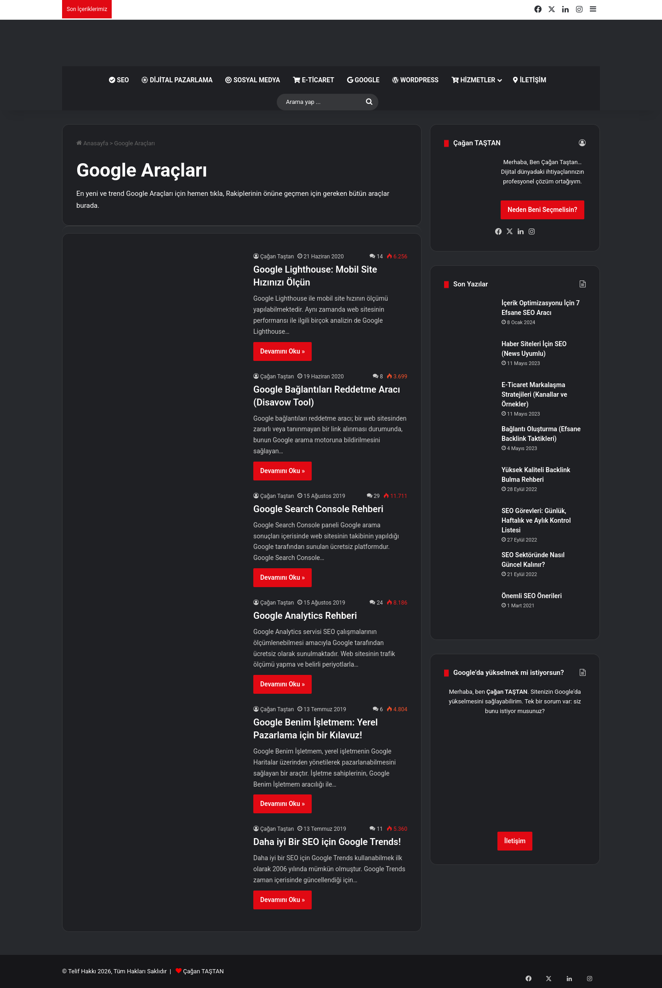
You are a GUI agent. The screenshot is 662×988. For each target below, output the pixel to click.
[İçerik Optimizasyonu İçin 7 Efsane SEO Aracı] (469, 315)
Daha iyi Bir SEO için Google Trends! (327, 841)
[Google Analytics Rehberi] (159, 644)
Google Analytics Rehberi (305, 615)
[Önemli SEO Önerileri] (469, 608)
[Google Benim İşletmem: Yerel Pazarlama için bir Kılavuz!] (159, 751)
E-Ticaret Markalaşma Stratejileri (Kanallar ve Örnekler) (534, 394)
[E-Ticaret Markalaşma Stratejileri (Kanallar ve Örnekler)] (469, 397)
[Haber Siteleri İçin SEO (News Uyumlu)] (469, 356)
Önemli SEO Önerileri (532, 596)
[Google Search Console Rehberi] (159, 538)
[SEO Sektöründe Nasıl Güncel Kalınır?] (469, 567)
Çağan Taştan (277, 256)
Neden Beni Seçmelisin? (542, 209)
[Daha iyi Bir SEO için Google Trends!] (159, 871)
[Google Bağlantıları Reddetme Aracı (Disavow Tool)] (159, 418)
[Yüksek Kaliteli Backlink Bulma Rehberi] (469, 482)
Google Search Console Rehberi (318, 508)
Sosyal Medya (252, 80)
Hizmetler (473, 80)
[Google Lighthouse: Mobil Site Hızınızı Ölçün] (159, 298)
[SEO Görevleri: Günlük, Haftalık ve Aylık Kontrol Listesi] (469, 523)
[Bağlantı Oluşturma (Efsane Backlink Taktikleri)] (469, 441)
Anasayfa (92, 143)
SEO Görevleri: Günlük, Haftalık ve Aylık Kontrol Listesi (536, 520)
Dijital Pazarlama (177, 80)
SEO (119, 80)
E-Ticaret (313, 80)
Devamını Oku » (282, 351)
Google (363, 80)
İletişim (529, 80)
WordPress (415, 80)
